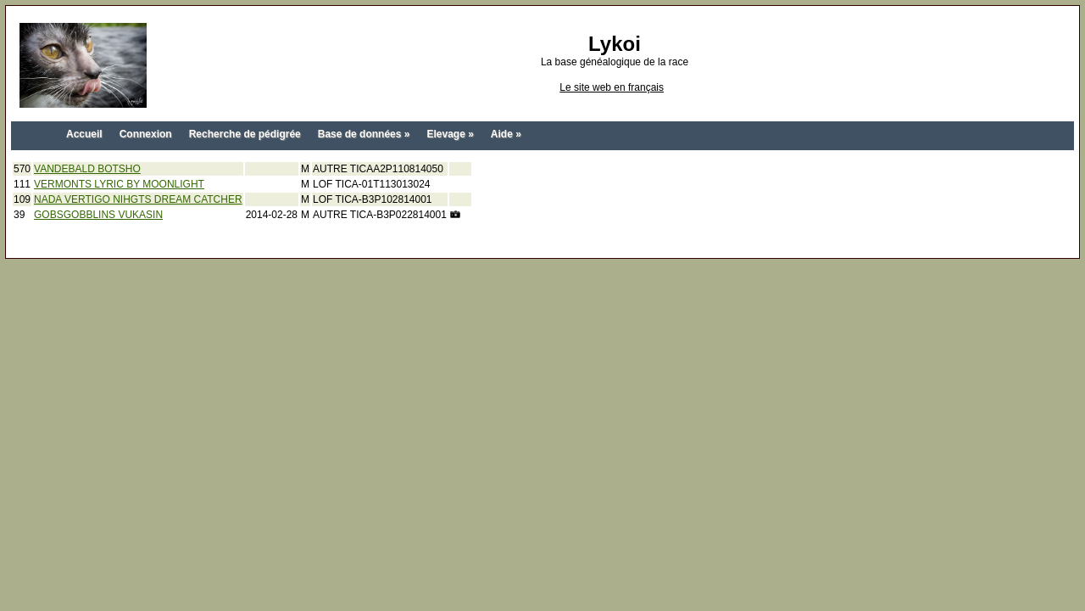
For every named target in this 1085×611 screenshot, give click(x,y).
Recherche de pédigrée (245, 134)
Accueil (84, 134)
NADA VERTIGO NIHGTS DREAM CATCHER (138, 199)
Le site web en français (611, 87)
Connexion (146, 134)
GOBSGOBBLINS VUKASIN (98, 215)
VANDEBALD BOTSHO (87, 169)
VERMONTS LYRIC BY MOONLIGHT (119, 184)
